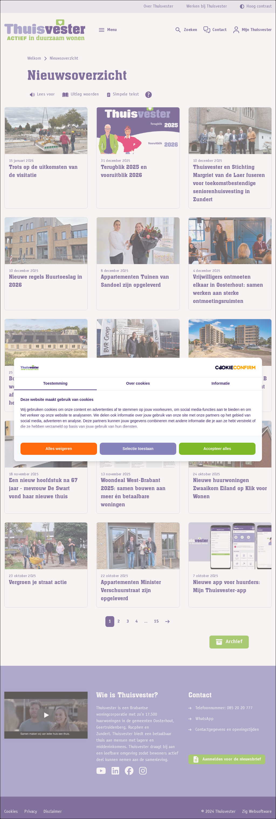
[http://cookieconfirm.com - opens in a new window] (235, 367)
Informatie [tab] (221, 383)
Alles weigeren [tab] (59, 448)
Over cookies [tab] (138, 383)
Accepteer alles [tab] (217, 448)
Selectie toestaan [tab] (138, 448)
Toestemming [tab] (55, 383)
